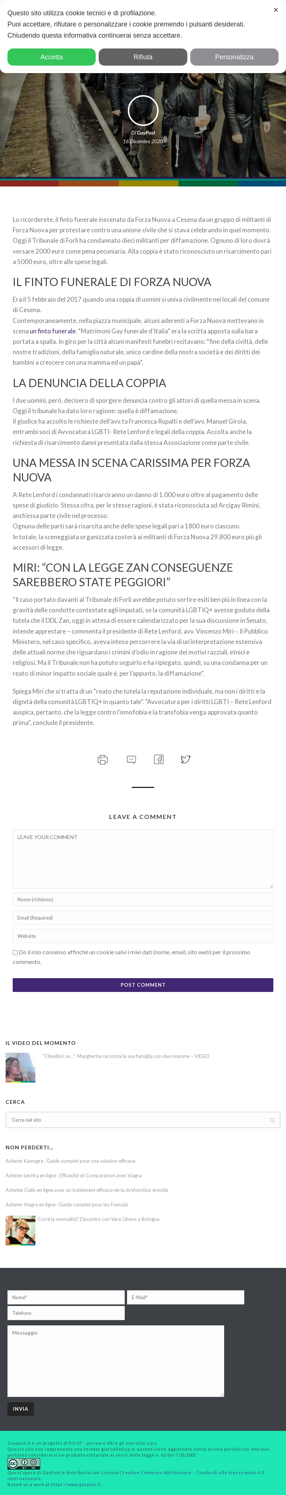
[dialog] (143, 36)
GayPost (146, 132)
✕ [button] (276, 10)
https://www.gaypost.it (76, 1484)
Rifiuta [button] (142, 57)
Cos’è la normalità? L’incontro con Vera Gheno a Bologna (98, 1219)
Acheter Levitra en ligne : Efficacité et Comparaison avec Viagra (74, 1175)
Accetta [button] (52, 57)
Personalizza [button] (234, 57)
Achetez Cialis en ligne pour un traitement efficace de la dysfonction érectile (87, 1190)
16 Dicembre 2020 (143, 141)
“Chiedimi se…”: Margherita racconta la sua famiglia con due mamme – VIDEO (126, 1056)
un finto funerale (53, 331)
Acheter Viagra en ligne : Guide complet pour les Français (67, 1204)
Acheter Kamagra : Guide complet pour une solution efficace (70, 1161)
